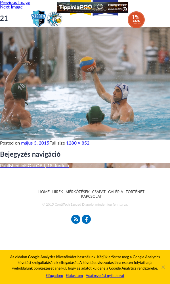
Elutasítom (74, 275)
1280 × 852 (77, 142)
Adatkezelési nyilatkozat (105, 275)
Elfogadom (54, 275)
